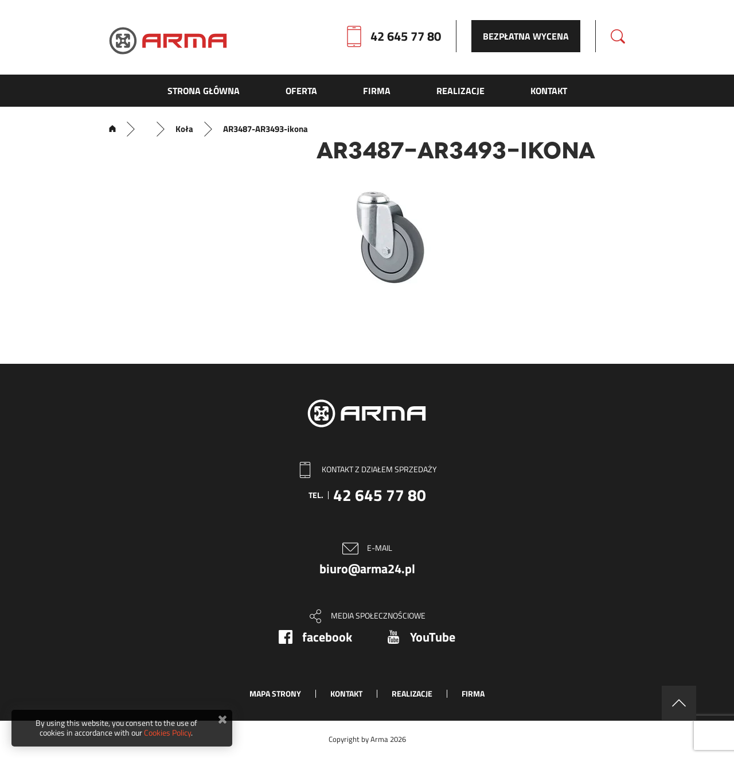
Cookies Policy (167, 732)
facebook (327, 637)
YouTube (432, 637)
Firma (473, 693)
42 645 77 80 (405, 36)
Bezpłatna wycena (526, 36)
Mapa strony (275, 693)
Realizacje (412, 693)
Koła (184, 129)
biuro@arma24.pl (367, 568)
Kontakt (346, 693)
